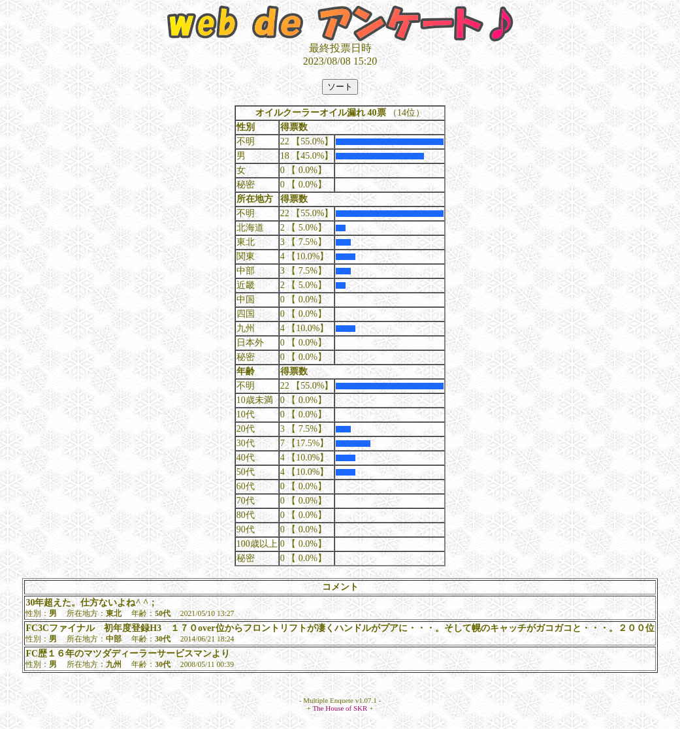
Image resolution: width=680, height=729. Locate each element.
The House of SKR (339, 708)
